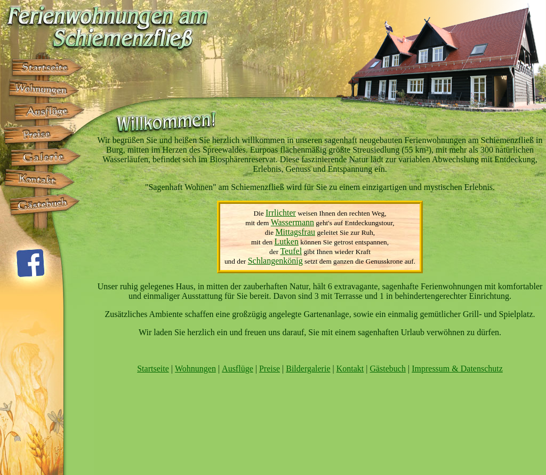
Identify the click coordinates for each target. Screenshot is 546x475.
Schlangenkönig (275, 260)
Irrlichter (281, 212)
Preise (269, 368)
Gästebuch (388, 368)
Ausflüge (237, 368)
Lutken (287, 241)
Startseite (153, 368)
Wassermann (292, 222)
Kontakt (350, 368)
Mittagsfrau (295, 231)
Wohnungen (195, 368)
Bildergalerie (308, 368)
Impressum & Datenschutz (457, 368)
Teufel (291, 251)
